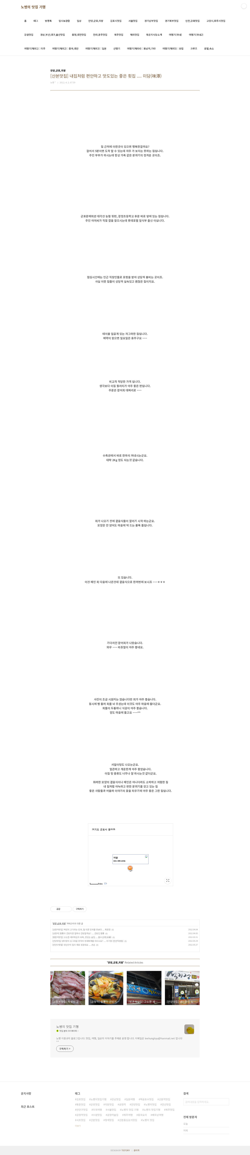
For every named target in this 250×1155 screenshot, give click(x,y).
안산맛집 (166, 1104)
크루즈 (193, 48)
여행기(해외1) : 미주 (34, 48)
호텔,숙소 (209, 48)
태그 (36, 21)
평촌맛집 (80, 1104)
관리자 (136, 1150)
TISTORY (126, 1150)
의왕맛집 (109, 1104)
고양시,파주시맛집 (216, 21)
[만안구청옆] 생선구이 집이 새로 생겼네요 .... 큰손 (73, 944)
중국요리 (142, 1115)
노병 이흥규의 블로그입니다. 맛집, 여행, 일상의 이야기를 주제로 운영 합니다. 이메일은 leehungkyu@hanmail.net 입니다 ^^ (119, 1040)
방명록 (48, 21)
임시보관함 (64, 21)
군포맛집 (95, 1104)
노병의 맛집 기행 (33, 7)
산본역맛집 (164, 1099)
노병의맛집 (151, 1104)
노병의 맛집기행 (152, 1109)
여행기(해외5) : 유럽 (173, 48)
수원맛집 (97, 1115)
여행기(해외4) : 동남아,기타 (141, 48)
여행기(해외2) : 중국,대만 (65, 48)
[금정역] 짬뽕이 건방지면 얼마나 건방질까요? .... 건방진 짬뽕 (78, 933)
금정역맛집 (82, 1115)
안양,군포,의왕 (95, 21)
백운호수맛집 (147, 1099)
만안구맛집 (82, 1109)
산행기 (116, 48)
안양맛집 (135, 1104)
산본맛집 (95, 1120)
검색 (225, 1102)
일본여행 (130, 1099)
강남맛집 (116, 1099)
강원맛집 (28, 34)
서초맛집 (80, 1120)
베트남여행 (157, 1115)
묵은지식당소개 (154, 34)
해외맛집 (134, 34)
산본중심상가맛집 (128, 1120)
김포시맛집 (116, 21)
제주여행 (128, 1115)
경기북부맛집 (171, 21)
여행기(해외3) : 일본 (95, 48)
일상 (79, 21)
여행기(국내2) (196, 34)
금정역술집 (112, 1115)
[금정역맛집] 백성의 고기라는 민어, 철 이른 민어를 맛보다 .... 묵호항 (81, 929)
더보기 (78, 1125)
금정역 (122, 1104)
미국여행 (97, 1109)
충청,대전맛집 (79, 34)
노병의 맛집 (148, 1120)
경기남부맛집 (151, 21)
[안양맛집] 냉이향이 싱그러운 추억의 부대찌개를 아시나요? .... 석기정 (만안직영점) (87, 940)
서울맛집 (133, 21)
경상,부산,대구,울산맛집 (52, 34)
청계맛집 (109, 1120)
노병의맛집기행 (98, 1099)
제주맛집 (118, 34)
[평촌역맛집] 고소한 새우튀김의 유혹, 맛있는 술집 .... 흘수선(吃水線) (81, 937)
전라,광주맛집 (100, 34)
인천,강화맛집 (192, 21)
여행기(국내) (175, 34)
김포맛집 (80, 1099)
